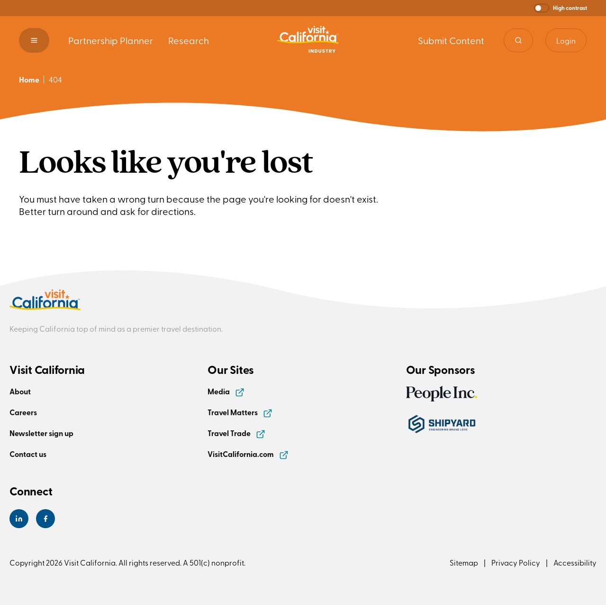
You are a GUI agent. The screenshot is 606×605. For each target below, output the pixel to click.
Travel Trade (236, 433)
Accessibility (575, 562)
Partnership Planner (110, 40)
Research (188, 40)
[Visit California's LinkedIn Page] (18, 518)
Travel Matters (240, 412)
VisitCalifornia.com (248, 453)
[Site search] (518, 40)
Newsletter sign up (41, 433)
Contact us (27, 453)
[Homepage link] (308, 40)
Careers (23, 412)
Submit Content (451, 40)
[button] (560, 8)
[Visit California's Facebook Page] (45, 518)
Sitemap (464, 562)
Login (566, 40)
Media (226, 391)
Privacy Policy (515, 562)
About (20, 391)
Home (29, 79)
